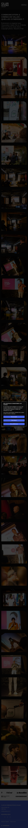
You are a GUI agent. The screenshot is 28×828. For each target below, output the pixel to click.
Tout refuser (14, 420)
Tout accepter (14, 416)
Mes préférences (14, 424)
